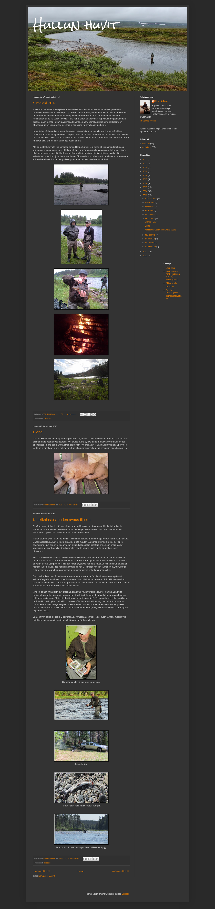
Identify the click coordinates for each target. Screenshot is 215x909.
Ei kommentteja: (71, 505)
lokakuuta (150, 202)
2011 (145, 255)
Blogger (125, 894)
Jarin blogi (170, 268)
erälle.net (170, 286)
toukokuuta (150, 235)
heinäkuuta (150, 214)
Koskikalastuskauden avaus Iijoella (62, 520)
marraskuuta (151, 198)
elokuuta (149, 210)
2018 (145, 175)
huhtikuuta (150, 239)
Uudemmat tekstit (42, 871)
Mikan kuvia (171, 283)
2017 (145, 179)
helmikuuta (150, 242)
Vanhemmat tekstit (120, 871)
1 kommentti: (71, 414)
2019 (145, 171)
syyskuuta (150, 206)
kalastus (47, 418)
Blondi (38, 432)
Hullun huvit (76, 25)
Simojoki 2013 (44, 103)
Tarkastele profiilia (148, 121)
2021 (145, 163)
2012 (145, 251)
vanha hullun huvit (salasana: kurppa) (173, 274)
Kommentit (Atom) (46, 876)
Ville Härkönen (162, 101)
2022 (145, 159)
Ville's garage (172, 280)
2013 (145, 195)
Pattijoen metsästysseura (173, 291)
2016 (145, 183)
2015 (145, 187)
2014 (145, 191)
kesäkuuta (150, 218)
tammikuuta (150, 247)
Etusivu (80, 871)
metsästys (146, 147)
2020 (145, 167)
